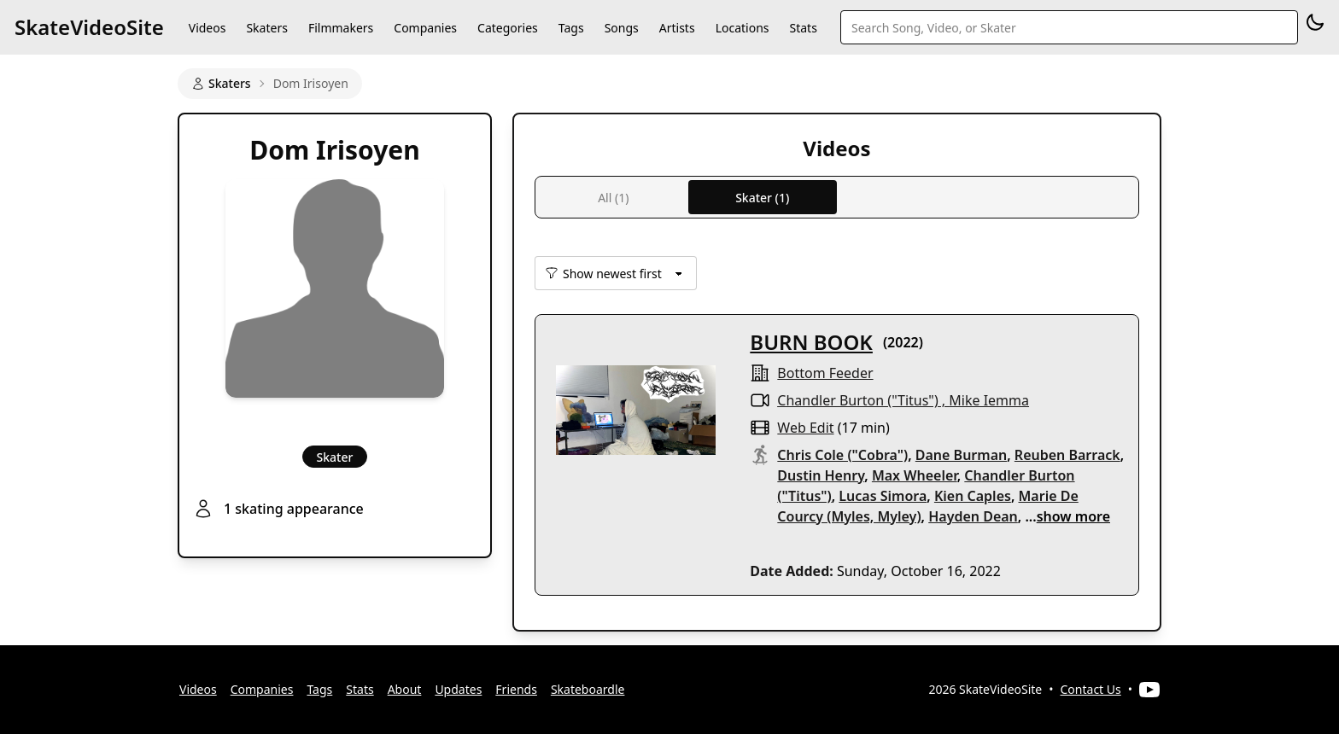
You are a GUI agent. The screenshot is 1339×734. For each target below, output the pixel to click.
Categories (507, 28)
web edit (805, 427)
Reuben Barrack (1067, 455)
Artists (677, 28)
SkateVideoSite (89, 27)
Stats (803, 28)
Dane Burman (961, 455)
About (405, 689)
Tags (571, 28)
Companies (425, 28)
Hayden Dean (973, 516)
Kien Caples (972, 495)
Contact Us (1091, 689)
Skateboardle (588, 689)
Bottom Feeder (825, 373)
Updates (458, 689)
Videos (207, 28)
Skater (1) (762, 197)
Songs (622, 28)
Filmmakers (340, 28)
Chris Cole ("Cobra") (842, 455)
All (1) (613, 197)
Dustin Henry (820, 475)
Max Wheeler (914, 475)
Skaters (266, 28)
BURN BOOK (811, 342)
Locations (742, 28)
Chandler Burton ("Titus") (857, 400)
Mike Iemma (989, 400)
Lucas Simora (883, 495)
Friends (516, 689)
